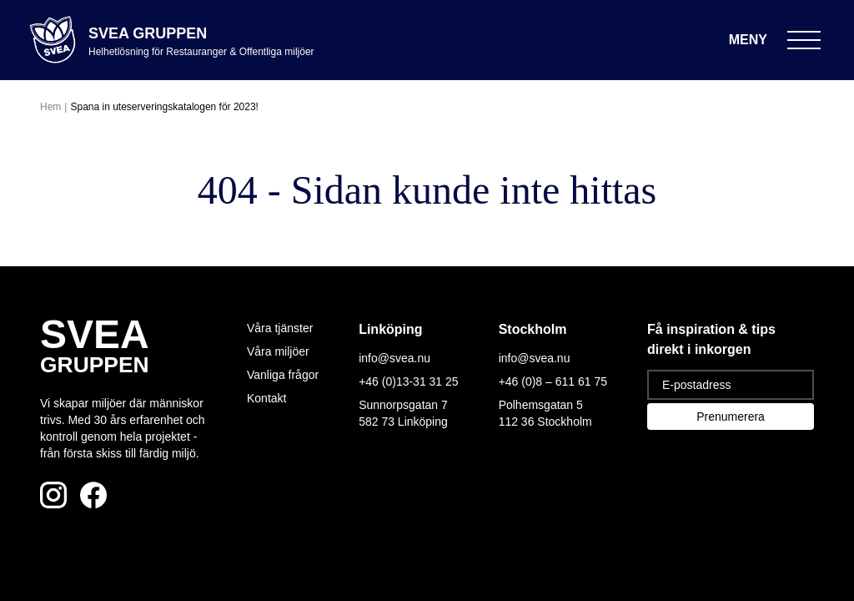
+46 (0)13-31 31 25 (408, 381)
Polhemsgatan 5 (541, 405)
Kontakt (266, 398)
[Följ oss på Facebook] (93, 495)
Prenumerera (730, 416)
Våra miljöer (278, 351)
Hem (50, 107)
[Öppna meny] (774, 40)
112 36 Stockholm (545, 421)
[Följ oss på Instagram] (53, 495)
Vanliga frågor (283, 374)
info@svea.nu (394, 358)
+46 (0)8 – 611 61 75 (553, 381)
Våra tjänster (280, 328)
